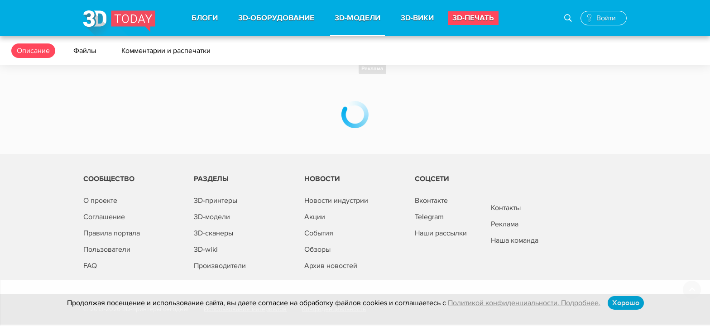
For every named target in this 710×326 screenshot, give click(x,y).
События (318, 233)
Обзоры (317, 249)
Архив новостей (330, 265)
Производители (220, 265)
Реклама (372, 68)
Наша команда (514, 240)
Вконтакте (431, 200)
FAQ (90, 265)
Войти (606, 18)
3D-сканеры (213, 233)
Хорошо (625, 302)
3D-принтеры (215, 200)
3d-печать (473, 18)
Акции (314, 216)
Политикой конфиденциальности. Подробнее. (524, 302)
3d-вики (417, 18)
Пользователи (106, 249)
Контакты (506, 207)
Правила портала (111, 233)
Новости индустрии (336, 200)
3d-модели (357, 18)
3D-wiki (206, 249)
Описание (33, 50)
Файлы (85, 50)
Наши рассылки (441, 233)
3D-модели (212, 216)
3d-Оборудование (276, 18)
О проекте (100, 200)
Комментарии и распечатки (166, 50)
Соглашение (104, 216)
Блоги (205, 18)
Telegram (429, 216)
